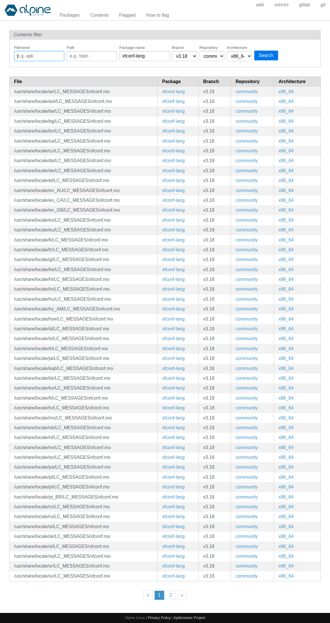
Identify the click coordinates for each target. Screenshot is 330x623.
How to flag (157, 15)
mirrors (281, 4)
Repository (208, 47)
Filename (22, 47)
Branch (178, 47)
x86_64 (286, 91)
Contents (99, 15)
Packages (70, 15)
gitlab (304, 4)
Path (70, 47)
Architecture (237, 47)
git (323, 4)
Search (266, 55)
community (247, 91)
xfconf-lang (173, 91)
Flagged (127, 15)
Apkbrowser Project (189, 618)
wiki (260, 4)
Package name (132, 47)
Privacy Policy (159, 618)
